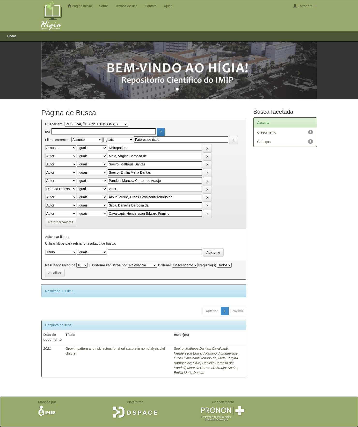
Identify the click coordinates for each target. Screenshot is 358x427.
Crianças (263, 142)
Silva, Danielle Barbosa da (213, 363)
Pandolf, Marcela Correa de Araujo (200, 368)
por (48, 131)
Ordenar (164, 265)
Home (12, 36)
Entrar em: (305, 6)
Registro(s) (207, 265)
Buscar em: (54, 124)
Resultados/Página (60, 265)
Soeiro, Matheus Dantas (192, 348)
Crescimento (266, 132)
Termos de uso (126, 6)
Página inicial (79, 6)
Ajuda (168, 6)
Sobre (103, 6)
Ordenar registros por (109, 265)
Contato (151, 6)
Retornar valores (60, 222)
